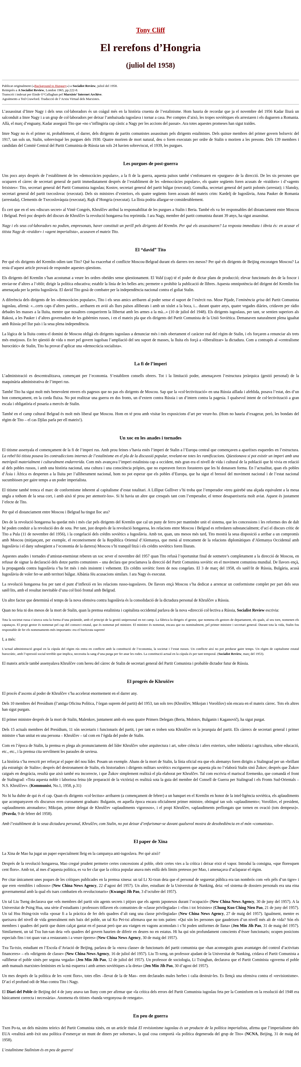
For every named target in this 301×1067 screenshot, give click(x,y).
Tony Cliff (150, 30)
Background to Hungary (51, 86)
